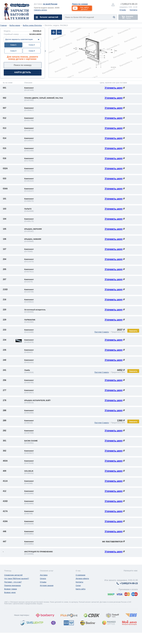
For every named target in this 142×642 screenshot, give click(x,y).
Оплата (43, 579)
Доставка (43, 575)
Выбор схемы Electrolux (32, 25)
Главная (3, 25)
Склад (78, 585)
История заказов (46, 585)
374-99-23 (128, 4)
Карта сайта (80, 589)
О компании (80, 575)
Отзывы (122, 10)
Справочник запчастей (13, 575)
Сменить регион (40, 10)
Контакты (133, 10)
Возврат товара (10, 589)
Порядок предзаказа (12, 585)
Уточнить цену (114, 87)
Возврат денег (10, 592)
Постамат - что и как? (13, 582)
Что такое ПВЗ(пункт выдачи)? (16, 579)
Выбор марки (14, 25)
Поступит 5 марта (101, 332)
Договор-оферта (82, 579)
